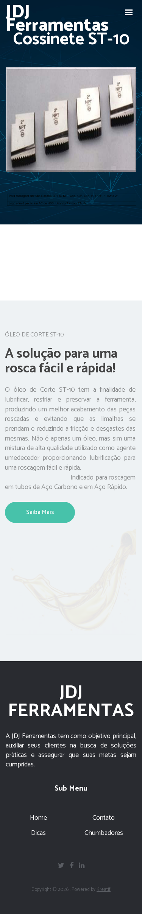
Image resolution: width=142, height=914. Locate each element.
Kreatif (104, 890)
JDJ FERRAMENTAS (71, 702)
